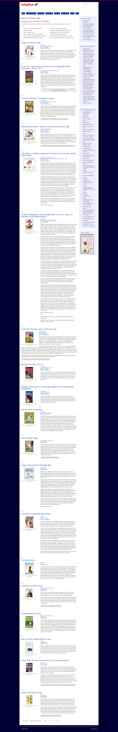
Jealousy (85, 177)
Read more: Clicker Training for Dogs (51, 715)
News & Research (49, 13)
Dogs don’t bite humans (88, 160)
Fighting (85, 170)
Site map (72, 13)
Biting (84, 133)
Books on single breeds (29, 32)
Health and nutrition (28, 30)
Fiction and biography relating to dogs (58, 34)
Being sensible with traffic (88, 129)
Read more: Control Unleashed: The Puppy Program (54, 118)
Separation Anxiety (87, 206)
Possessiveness (86, 196)
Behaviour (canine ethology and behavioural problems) (35, 35)
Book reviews (57, 13)
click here (50, 454)
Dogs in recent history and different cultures (33, 28)
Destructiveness (86, 153)
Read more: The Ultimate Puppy (50, 457)
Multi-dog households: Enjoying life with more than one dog (89, 189)
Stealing (85, 208)
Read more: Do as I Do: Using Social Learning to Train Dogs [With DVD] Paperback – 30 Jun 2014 (59, 90)
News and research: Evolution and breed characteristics (62, 37)
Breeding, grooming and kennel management (59, 32)
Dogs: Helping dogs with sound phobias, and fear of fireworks (88, 167)
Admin (77, 13)
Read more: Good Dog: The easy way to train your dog (35, 359)
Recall (84, 198)
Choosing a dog (86, 146)
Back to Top (94, 729)
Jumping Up (85, 179)
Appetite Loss (86, 117)
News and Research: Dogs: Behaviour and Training (61, 35)
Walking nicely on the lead (88, 222)
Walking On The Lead (87, 224)
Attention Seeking (87, 119)
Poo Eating (85, 194)
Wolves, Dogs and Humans (89, 226)
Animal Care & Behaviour (31, 13)
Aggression (85, 115)
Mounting (85, 185)
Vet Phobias (85, 220)
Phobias (85, 192)
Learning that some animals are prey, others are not (88, 183)
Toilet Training (86, 214)
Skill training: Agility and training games (58, 28)
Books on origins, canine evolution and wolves (33, 34)
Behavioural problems (87, 124)
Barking (84, 120)
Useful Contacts (41, 13)
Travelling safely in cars (88, 216)
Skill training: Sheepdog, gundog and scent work (60, 30)
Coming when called (87, 148)
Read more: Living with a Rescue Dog (51, 605)
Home (23, 13)
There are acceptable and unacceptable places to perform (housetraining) (88, 212)
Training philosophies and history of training (33, 37)
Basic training (86, 122)
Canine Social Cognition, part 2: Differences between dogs (89, 140)
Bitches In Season (87, 131)
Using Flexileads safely (88, 218)
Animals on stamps (65, 13)
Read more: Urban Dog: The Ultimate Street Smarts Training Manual (58, 684)
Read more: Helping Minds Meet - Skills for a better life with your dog (58, 145)
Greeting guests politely (88, 175)
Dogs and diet (86, 158)
